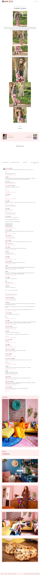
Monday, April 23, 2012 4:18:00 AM (10, 198)
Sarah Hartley (7, 240)
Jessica (6, 331)
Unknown (6, 277)
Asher (6, 251)
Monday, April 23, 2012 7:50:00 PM (10, 337)
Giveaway (6, 336)
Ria (5, 265)
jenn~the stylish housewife (9, 358)
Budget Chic (7, 376)
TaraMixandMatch (7, 326)
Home (2, 573)
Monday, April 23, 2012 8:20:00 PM (10, 342)
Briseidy (6, 256)
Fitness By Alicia (7, 261)
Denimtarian (7, 216)
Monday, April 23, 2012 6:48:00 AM (10, 206)
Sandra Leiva (7, 235)
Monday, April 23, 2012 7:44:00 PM (10, 328)
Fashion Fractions (7, 190)
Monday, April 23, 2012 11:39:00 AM (10, 263)
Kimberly (6, 201)
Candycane (6, 194)
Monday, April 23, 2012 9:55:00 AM (10, 245)
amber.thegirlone (7, 168)
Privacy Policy (10, 573)
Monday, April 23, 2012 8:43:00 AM (10, 233)
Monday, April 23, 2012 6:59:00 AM (10, 214)
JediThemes (38, 573)
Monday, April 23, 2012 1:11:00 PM (10, 269)
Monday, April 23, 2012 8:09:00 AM (10, 227)
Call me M (6, 247)
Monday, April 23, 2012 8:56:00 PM (10, 347)
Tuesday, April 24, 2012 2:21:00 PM (10, 389)
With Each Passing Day (8, 297)
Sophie (6, 285)
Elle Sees (6, 344)
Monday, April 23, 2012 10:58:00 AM (10, 259)
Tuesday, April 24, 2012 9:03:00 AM (10, 374)
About (15, 573)
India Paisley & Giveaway (15, 162)
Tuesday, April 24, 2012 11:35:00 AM (10, 385)
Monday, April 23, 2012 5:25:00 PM (10, 310)
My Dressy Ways (7, 229)
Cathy (6, 177)
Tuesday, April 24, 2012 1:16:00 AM (10, 368)
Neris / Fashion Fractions (9, 185)
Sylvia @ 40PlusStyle (8, 381)
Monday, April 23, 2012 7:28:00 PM (10, 324)
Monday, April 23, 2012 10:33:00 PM (10, 351)
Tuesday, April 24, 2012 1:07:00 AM (10, 364)
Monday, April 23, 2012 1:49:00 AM (10, 183)
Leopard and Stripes (5, 162)
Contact (5, 573)
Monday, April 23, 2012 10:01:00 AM (10, 249)
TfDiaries (34, 573)
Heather (6, 208)
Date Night (25, 162)
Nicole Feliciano (7, 387)
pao (5, 370)
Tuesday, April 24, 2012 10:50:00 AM (10, 379)
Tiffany (6, 302)
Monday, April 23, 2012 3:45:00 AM (10, 192)
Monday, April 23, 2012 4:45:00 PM (10, 300)
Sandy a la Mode (7, 353)
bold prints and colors (17, 6)
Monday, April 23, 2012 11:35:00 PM (10, 356)
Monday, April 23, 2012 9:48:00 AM (10, 238)
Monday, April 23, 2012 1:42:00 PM (10, 283)
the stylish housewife (8, 362)
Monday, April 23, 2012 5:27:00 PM (10, 318)
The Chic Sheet (7, 312)
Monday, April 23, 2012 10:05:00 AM (10, 254)
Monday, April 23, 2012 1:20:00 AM (10, 174)
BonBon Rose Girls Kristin (9, 349)
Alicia (6, 366)
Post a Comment (6, 391)
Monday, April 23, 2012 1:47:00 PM (10, 295)
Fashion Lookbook (8, 339)
